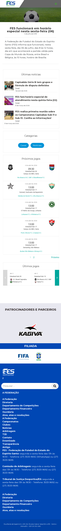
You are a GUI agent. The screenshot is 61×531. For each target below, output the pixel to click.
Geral (23, 145)
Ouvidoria (8, 412)
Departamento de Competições (20, 405)
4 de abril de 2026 (31, 165)
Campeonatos (10, 421)
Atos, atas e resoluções (15, 415)
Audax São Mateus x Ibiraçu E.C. (31, 251)
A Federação (9, 399)
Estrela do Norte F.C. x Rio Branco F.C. (31, 196)
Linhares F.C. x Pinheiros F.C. (31, 214)
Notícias (37, 145)
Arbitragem (8, 431)
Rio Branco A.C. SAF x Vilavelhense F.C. (31, 177)
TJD (4, 434)
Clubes (6, 424)
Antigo (6, 447)
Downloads (8, 440)
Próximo (55, 257)
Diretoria (7, 402)
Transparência (10, 444)
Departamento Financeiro (17, 408)
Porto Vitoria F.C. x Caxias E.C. (31, 233)
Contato (7, 437)
